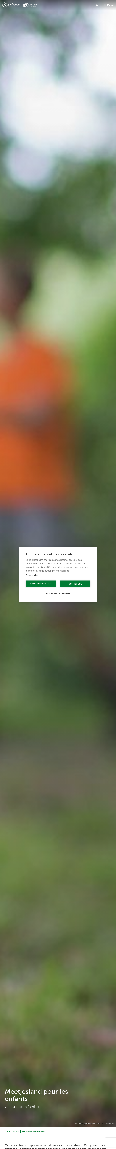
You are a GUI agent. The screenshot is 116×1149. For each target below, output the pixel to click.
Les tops (16, 1131)
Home (7, 1131)
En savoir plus (32, 575)
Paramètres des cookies (58, 593)
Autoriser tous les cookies (40, 583)
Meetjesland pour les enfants (33, 1131)
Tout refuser (75, 584)
